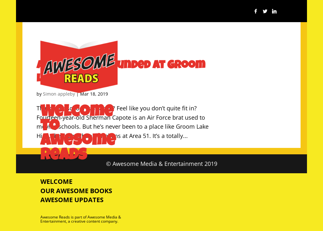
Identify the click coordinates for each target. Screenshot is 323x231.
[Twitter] (265, 13)
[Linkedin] (274, 13)
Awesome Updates (72, 199)
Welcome (56, 181)
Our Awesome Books (76, 190)
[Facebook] (255, 13)
